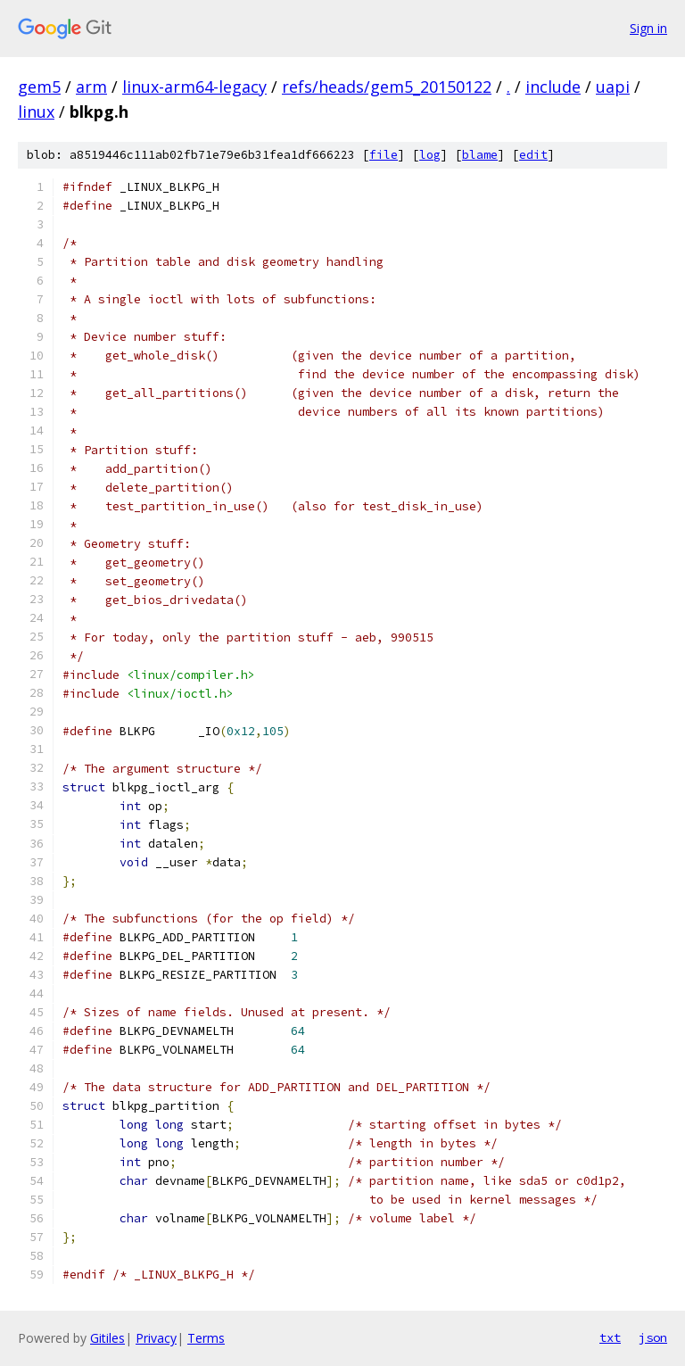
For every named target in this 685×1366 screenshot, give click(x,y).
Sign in (648, 28)
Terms (206, 1337)
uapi (613, 86)
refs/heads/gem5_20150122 (386, 86)
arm (91, 86)
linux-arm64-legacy (194, 86)
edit (533, 154)
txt (610, 1337)
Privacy (156, 1337)
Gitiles (107, 1337)
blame (480, 154)
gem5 (39, 86)
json (653, 1337)
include (553, 86)
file (383, 154)
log (430, 154)
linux (36, 111)
